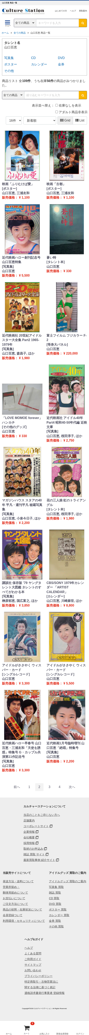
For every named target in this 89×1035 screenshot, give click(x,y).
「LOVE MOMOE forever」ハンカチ (22, 420)
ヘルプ (73, 11)
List (79, 120)
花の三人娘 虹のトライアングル (66, 502)
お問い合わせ (32, 970)
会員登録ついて (12, 915)
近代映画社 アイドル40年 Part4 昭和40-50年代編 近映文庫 (67, 422)
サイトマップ (32, 964)
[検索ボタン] (83, 23)
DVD (61, 58)
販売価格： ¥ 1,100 (16, 197)
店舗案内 (29, 820)
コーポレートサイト (36, 826)
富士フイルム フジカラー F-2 (67, 338)
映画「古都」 (56, 184)
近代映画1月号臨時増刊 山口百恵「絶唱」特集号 (65, 745)
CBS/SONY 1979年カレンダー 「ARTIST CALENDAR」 (65, 587)
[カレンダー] (56, 596)
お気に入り (44, 1034)
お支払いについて (14, 898)
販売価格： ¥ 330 (59, 271)
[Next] (72, 787)
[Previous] (16, 787)
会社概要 (29, 837)
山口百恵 (8, 271)
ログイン (80, 1034)
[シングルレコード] (16, 674)
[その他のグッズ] (14, 427)
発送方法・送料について (18, 881)
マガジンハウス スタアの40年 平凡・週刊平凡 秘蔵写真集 (22, 505)
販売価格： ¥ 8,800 (60, 605)
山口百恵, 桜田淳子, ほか (64, 436)
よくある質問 (32, 953)
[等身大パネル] (57, 344)
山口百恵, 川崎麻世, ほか (64, 601)
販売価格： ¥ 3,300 (16, 683)
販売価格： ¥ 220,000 (62, 353)
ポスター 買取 (58, 909)
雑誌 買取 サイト (34, 854)
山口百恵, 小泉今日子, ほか (21, 518)
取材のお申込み (33, 848)
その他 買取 (56, 926)
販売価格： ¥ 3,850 (16, 605)
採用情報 (29, 843)
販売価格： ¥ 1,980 (16, 358)
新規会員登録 (62, 1034)
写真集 (9, 58)
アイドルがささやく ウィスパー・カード (21, 667)
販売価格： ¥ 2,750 (60, 440)
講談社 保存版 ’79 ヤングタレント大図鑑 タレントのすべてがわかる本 (21, 587)
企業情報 (29, 831)
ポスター (10, 64)
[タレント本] (56, 262)
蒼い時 (51, 257)
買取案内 (83, 11)
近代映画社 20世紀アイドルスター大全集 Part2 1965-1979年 (22, 340)
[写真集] (8, 266)
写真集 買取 (56, 887)
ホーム (5, 32)
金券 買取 (55, 920)
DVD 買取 (55, 903)
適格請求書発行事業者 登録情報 (44, 993)
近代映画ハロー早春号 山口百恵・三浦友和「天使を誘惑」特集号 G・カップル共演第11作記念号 (21, 750)
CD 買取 (54, 898)
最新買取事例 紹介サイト (39, 860)
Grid (65, 120)
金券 (61, 64)
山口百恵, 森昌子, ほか (18, 353)
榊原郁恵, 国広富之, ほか (20, 601)
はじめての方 (61, 11)
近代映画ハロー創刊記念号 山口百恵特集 (21, 260)
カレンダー (39, 64)
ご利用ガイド (32, 959)
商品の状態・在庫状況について (22, 909)
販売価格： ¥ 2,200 (16, 523)
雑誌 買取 (55, 892)
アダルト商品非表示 (71, 112)
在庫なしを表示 (68, 105)
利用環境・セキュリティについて (24, 920)
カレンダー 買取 (59, 915)
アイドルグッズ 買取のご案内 (67, 881)
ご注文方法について (15, 903)
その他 (9, 71)
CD (33, 58)
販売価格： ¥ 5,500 (16, 275)
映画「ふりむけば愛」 (18, 184)
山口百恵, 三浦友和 (15, 193)
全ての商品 (20, 32)
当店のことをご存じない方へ (41, 814)
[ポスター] (9, 188)
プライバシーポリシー (38, 976)
